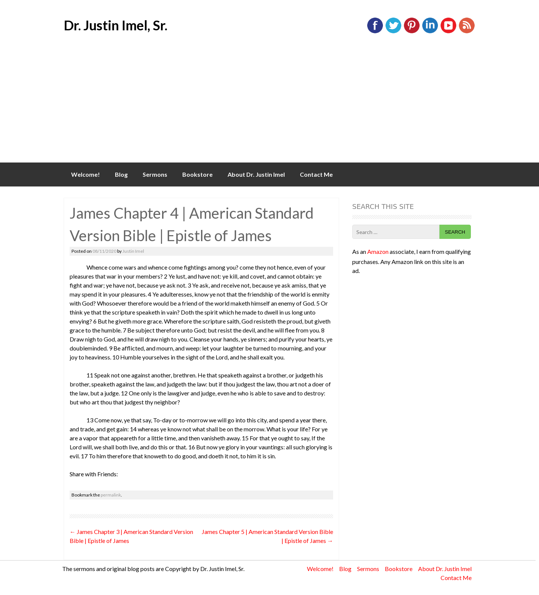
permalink (111, 495)
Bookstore (197, 174)
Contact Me (316, 174)
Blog (121, 174)
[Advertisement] (269, 106)
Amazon (378, 251)
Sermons (155, 174)
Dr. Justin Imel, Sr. (115, 25)
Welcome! (85, 174)
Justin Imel (133, 251)
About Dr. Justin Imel (256, 174)
